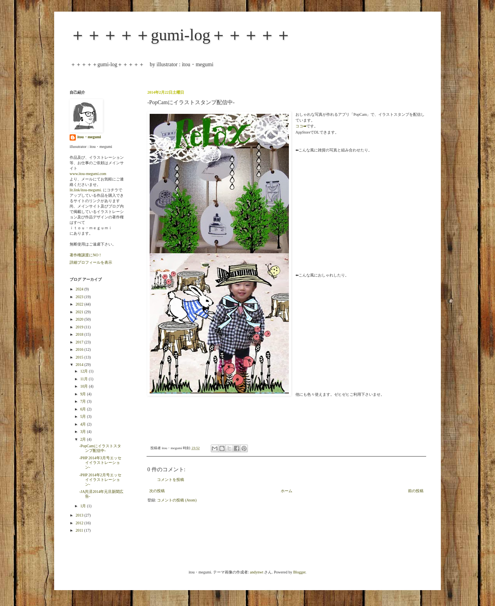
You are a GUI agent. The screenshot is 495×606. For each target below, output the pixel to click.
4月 (83, 424)
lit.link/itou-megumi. (86, 190)
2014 (79, 364)
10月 (84, 386)
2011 (79, 530)
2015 (79, 357)
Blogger (299, 572)
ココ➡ (300, 126)
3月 (83, 431)
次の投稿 (157, 491)
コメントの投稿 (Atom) (176, 500)
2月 (83, 439)
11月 (84, 379)
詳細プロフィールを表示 (91, 262)
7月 (83, 401)
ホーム (286, 491)
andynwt (256, 572)
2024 (79, 289)
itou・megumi (89, 137)
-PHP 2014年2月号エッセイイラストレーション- (100, 479)
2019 (79, 327)
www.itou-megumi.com (88, 174)
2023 (79, 297)
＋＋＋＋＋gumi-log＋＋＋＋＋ (181, 35)
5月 (83, 416)
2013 (79, 515)
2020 (79, 319)
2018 (79, 334)
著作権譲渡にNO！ (86, 255)
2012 (79, 523)
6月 (83, 409)
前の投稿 (415, 491)
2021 (79, 312)
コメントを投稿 (170, 479)
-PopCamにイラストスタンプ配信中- (100, 448)
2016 (79, 349)
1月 (83, 506)
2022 (79, 304)
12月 (84, 371)
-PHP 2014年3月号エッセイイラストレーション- (100, 462)
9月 (83, 394)
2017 (79, 342)
